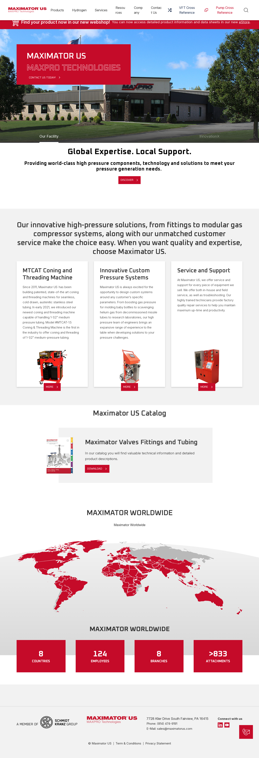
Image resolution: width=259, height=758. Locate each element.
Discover (127, 180)
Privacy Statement (158, 743)
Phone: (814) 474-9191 (161, 723)
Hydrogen (79, 10)
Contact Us (156, 10)
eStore (244, 22)
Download (94, 468)
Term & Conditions (128, 743)
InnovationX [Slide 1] (209, 136)
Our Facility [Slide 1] (48, 136)
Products (57, 10)
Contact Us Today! (42, 77)
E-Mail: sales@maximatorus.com (169, 729)
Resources (120, 10)
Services (101, 10)
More (49, 386)
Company (138, 10)
